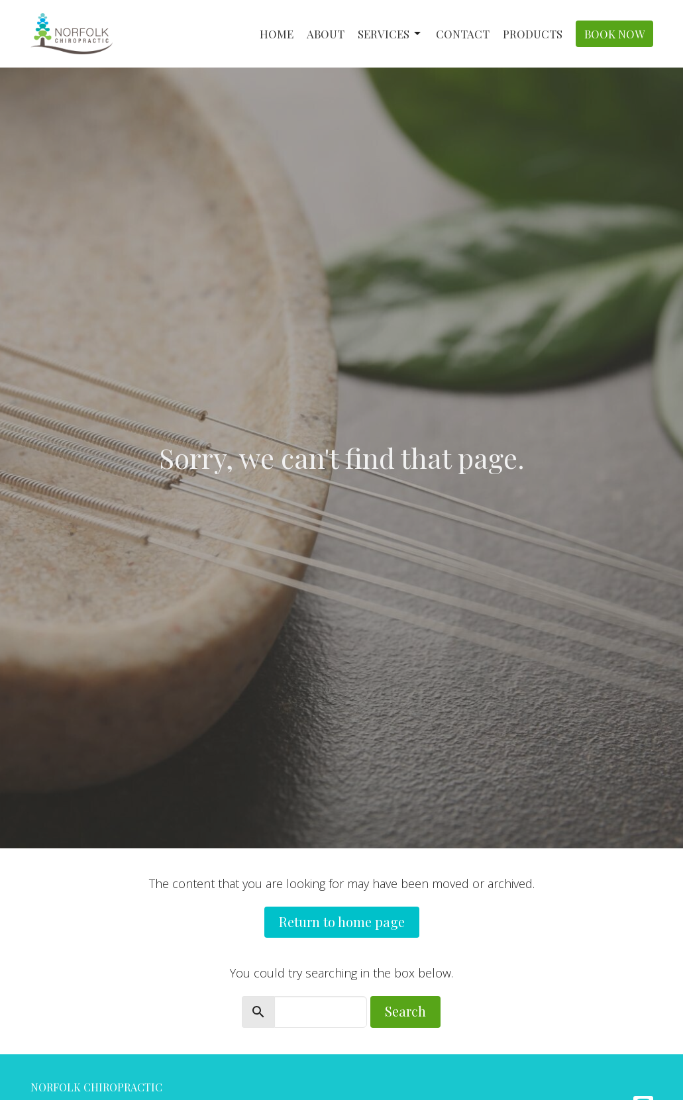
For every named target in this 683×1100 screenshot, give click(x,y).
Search (405, 1011)
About (325, 33)
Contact (463, 33)
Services (390, 33)
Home (276, 33)
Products (532, 33)
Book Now (614, 33)
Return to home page (342, 921)
